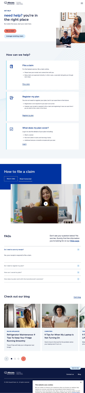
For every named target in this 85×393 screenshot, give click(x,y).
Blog (79, 374)
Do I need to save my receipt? (14, 249)
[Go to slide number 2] (15, 358)
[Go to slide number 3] (18, 358)
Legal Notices (65, 382)
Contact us (70, 374)
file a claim (10, 31)
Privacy (76, 382)
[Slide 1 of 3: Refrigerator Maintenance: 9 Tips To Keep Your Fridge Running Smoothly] (22, 327)
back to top (75, 368)
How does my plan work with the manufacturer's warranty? (23, 279)
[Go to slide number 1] (11, 358)
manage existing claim (14, 36)
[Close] (81, 386)
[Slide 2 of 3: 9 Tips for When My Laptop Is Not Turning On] (60, 327)
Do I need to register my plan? (14, 266)
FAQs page (74, 241)
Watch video (11, 179)
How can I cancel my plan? (13, 272)
